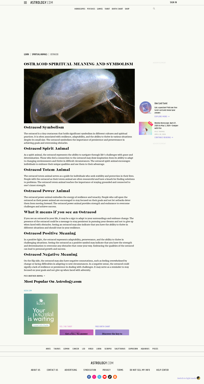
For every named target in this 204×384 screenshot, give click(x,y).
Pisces (155, 348)
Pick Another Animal (34, 276)
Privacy (107, 370)
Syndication (90, 370)
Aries (48, 348)
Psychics (91, 9)
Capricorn (133, 348)
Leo (83, 348)
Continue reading (164, 137)
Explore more (162, 116)
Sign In (173, 2)
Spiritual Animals (39, 54)
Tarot (107, 9)
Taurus (57, 348)
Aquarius (145, 348)
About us (35, 370)
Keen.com (28, 290)
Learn (26, 54)
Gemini (66, 348)
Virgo (90, 348)
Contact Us (52, 370)
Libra (98, 348)
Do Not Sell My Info (140, 370)
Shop (127, 9)
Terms (120, 370)
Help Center (162, 370)
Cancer (76, 348)
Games (100, 9)
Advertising (71, 370)
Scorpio (108, 348)
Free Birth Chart (102, 326)
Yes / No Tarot (66, 326)
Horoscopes (80, 9)
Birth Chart (117, 9)
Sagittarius (120, 348)
